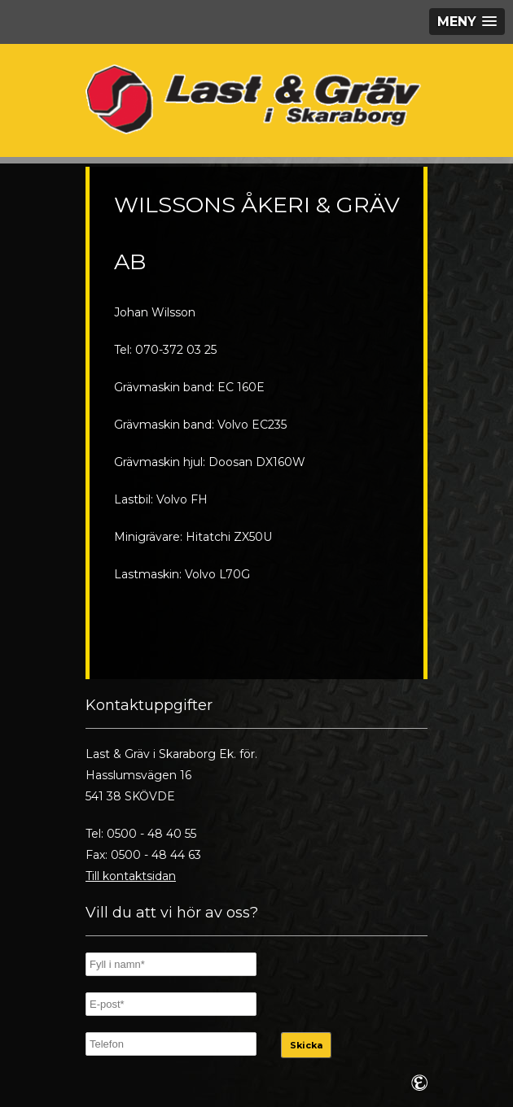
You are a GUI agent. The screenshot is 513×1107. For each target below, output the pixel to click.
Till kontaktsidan (131, 876)
